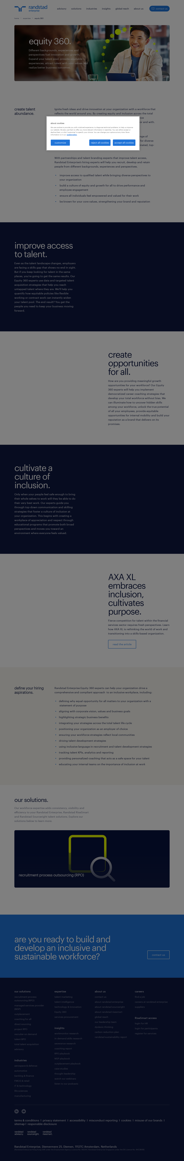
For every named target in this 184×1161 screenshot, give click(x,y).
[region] (93, 133)
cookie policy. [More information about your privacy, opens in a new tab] (72, 135)
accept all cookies (124, 142)
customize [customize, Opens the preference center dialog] (60, 142)
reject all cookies (100, 142)
